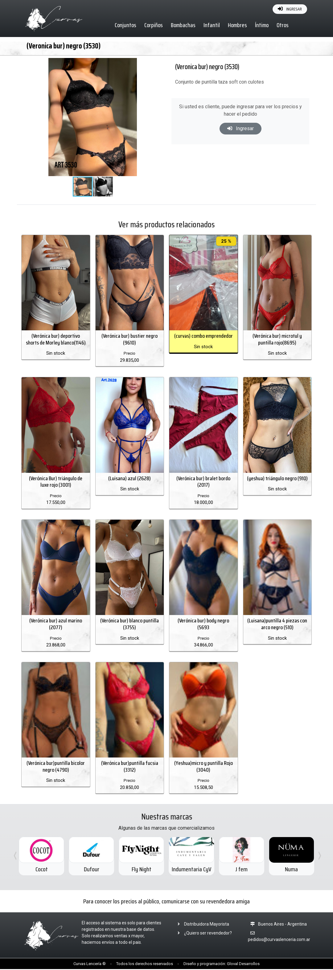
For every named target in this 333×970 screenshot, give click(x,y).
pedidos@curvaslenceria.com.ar (279, 940)
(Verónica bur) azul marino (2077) (55, 624)
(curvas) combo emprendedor (203, 336)
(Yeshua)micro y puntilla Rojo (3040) (203, 767)
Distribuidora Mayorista (201, 924)
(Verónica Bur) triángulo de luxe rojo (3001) (55, 482)
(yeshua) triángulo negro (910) (277, 478)
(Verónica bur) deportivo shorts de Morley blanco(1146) (56, 339)
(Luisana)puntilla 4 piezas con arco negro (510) (277, 624)
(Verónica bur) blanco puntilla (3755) (129, 624)
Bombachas (183, 25)
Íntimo (262, 25)
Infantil (212, 25)
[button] (146, 63)
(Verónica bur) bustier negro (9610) (129, 339)
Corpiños (154, 25)
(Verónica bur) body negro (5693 (203, 624)
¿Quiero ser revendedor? (203, 933)
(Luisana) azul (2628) (129, 478)
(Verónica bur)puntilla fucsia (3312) (129, 767)
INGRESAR (290, 9)
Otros (283, 25)
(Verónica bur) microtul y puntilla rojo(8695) (277, 339)
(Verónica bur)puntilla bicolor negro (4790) (56, 767)
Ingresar (240, 128)
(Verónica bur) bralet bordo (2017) (203, 482)
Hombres (237, 25)
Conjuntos (126, 25)
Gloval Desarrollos (243, 964)
